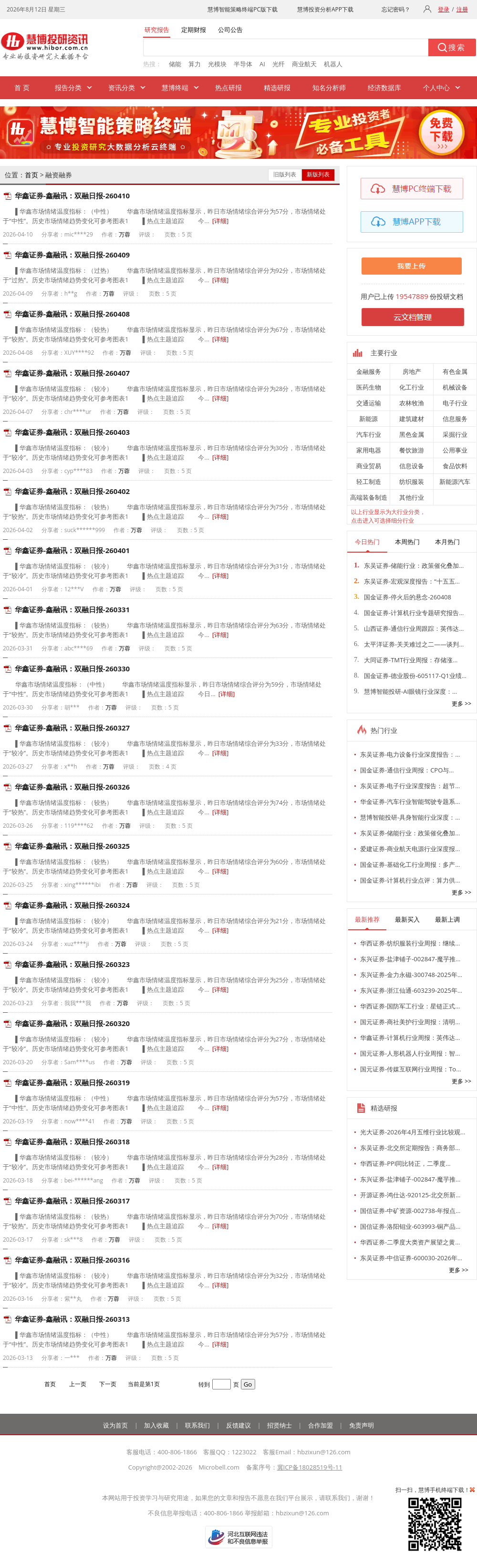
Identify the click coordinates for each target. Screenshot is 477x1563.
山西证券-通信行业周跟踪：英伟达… (409, 628)
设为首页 (115, 1425)
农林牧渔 (411, 403)
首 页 (22, 87)
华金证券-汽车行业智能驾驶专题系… (410, 801)
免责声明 (361, 1425)
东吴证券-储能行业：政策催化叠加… (409, 565)
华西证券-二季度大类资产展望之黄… (410, 1242)
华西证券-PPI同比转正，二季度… (405, 1163)
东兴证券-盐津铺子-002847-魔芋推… (410, 959)
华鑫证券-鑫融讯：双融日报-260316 (72, 1260)
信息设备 (411, 466)
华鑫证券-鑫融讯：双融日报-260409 (72, 254)
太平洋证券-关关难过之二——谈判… (409, 644)
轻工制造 (368, 481)
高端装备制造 (368, 497)
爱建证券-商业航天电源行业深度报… (410, 848)
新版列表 (318, 174)
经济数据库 (384, 87)
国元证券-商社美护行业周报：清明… (410, 1022)
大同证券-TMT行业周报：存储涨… (405, 660)
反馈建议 (238, 1425)
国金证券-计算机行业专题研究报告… (409, 612)
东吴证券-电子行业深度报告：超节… (410, 786)
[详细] (220, 220)
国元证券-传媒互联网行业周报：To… (410, 1069)
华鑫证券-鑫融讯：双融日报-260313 (72, 1319)
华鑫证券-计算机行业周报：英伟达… (410, 1037)
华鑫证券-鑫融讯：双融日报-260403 (72, 432)
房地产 (412, 371)
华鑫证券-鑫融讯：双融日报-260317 (72, 1200)
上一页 (77, 1384)
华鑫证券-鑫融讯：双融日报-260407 (72, 373)
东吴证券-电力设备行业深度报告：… (410, 754)
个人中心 (436, 87)
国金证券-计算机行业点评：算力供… (410, 880)
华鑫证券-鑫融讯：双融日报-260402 (72, 491)
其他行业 (411, 497)
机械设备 (455, 387)
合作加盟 (320, 1425)
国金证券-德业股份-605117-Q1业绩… (410, 675)
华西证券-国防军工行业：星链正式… (410, 1006)
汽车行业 (368, 434)
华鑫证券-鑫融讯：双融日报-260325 (72, 846)
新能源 (368, 418)
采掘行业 (455, 434)
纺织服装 (411, 481)
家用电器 (368, 450)
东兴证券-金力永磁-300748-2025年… (411, 974)
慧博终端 (175, 87)
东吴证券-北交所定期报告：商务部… (410, 1147)
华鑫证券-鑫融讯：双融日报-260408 (72, 314)
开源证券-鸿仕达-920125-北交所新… (410, 1195)
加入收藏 (156, 1425)
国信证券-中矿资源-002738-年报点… (410, 1210)
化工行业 (411, 387)
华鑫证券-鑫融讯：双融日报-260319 (72, 1082)
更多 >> (461, 703)
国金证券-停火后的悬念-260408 (402, 597)
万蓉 (124, 234)
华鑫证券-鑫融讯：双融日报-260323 (72, 964)
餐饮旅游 (411, 450)
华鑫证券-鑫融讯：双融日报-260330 (72, 668)
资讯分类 (121, 87)
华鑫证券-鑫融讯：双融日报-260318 (72, 1141)
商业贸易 (368, 466)
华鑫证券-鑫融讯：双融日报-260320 (72, 1023)
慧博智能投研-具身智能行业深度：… (410, 817)
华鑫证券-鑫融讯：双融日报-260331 (72, 609)
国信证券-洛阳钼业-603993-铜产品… (410, 1226)
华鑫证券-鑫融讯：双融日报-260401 (72, 550)
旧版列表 (284, 174)
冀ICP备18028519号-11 (309, 1467)
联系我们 (197, 1425)
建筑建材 (411, 418)
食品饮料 (455, 466)
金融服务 (368, 371)
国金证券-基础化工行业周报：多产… (410, 864)
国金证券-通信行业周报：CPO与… (407, 770)
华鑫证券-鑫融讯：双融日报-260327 (72, 727)
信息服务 (455, 418)
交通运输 (368, 403)
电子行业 (455, 403)
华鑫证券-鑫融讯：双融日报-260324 (72, 905)
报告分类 (68, 87)
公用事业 (455, 450)
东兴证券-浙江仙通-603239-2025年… (411, 990)
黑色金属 (411, 434)
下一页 (107, 1384)
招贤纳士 (279, 1425)
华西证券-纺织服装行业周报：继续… (410, 943)
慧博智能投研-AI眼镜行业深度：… (405, 691)
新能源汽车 (454, 481)
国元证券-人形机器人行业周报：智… (410, 1053)
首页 (31, 174)
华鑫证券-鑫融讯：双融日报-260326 (72, 787)
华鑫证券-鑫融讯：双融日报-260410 (72, 195)
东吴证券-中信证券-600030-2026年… (411, 1258)
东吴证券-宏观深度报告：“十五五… (407, 581)
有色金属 (455, 371)
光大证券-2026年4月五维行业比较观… (412, 1132)
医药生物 (368, 387)
